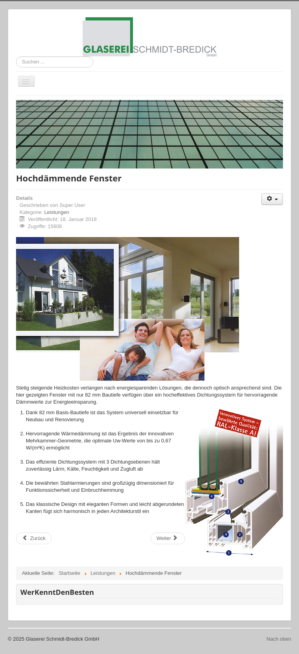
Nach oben (279, 639)
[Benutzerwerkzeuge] (272, 199)
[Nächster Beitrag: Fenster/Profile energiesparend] (168, 538)
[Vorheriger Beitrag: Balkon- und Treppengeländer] (34, 538)
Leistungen (56, 212)
